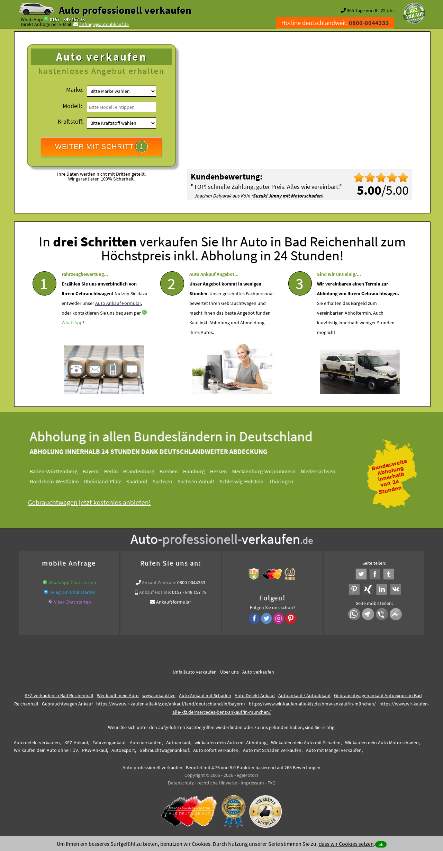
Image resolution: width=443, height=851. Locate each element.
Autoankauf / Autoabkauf (304, 695)
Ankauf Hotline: (155, 592)
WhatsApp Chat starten (72, 582)
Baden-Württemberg (59, 471)
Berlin (117, 471)
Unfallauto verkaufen (195, 672)
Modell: (72, 106)
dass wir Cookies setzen (346, 843)
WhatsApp (72, 339)
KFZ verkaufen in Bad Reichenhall (59, 695)
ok (381, 844)
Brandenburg (144, 471)
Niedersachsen (323, 471)
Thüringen (286, 481)
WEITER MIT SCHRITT (101, 146)
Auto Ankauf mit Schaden (205, 695)
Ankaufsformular (173, 602)
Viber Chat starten (72, 602)
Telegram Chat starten (72, 592)
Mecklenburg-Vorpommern (269, 471)
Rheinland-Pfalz (108, 481)
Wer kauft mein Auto (118, 695)
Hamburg (199, 471)
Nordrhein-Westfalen (59, 481)
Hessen (224, 471)
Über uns (229, 672)
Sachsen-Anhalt (201, 481)
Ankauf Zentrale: (159, 582)
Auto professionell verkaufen (125, 10)
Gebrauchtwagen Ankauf (67, 704)
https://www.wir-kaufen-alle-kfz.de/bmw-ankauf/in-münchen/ (312, 704)
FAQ (271, 783)
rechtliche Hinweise (217, 783)
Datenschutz (181, 783)
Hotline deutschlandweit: (335, 23)
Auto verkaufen (258, 672)
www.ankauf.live (158, 695)
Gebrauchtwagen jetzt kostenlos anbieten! (95, 502)
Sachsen (168, 481)
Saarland (142, 481)
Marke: (74, 90)
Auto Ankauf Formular (118, 320)
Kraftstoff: (70, 121)
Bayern (96, 471)
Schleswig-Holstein (247, 481)
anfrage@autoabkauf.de (104, 24)
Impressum (252, 783)
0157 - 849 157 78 (67, 19)
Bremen (174, 471)
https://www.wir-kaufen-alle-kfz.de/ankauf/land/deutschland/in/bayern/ (170, 704)
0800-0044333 (191, 582)
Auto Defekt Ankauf (255, 695)
